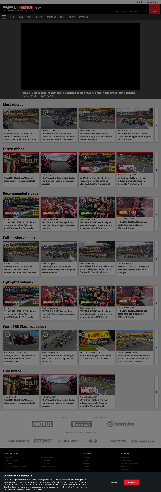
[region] (80, 482)
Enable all (131, 481)
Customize (114, 481)
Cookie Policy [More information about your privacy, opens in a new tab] (39, 489)
